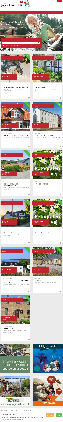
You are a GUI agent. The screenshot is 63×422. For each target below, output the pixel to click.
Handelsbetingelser (27, 410)
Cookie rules (12, 419)
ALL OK (59, 415)
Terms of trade (20, 419)
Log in (59, 1)
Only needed (50, 415)
